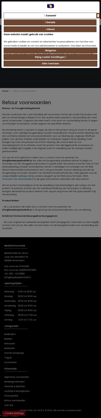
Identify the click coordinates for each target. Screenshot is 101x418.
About (50, 29)
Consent (50, 15)
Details (50, 22)
